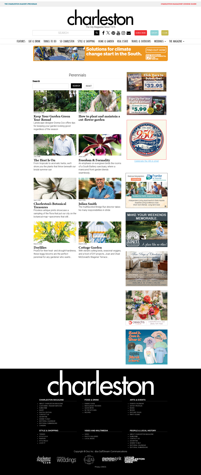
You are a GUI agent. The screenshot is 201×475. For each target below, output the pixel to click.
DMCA (103, 467)
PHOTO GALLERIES (91, 436)
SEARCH (76, 86)
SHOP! (154, 33)
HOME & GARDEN (106, 41)
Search (36, 81)
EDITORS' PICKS (135, 412)
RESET (89, 86)
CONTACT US (44, 414)
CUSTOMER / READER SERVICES (50, 406)
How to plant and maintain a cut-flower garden (99, 118)
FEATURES (21, 41)
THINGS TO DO (50, 41)
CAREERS (42, 426)
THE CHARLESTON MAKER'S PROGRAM (21, 4)
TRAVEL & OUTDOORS (141, 41)
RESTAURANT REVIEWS (93, 406)
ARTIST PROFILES (136, 406)
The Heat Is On (44, 160)
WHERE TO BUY (44, 419)
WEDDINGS (160, 41)
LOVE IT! (42, 443)
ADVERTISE (43, 417)
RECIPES (88, 412)
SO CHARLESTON (67, 41)
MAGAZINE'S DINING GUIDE (178, 4)
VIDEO (87, 434)
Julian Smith (88, 203)
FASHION (42, 439)
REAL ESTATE (122, 41)
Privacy (97, 467)
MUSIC (132, 408)
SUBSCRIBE (141, 33)
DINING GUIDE (90, 404)
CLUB (164, 33)
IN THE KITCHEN (90, 410)
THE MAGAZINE (176, 41)
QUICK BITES (89, 408)
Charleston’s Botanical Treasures (50, 205)
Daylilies (40, 247)
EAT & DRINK (34, 41)
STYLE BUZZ (43, 441)
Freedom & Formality (94, 160)
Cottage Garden (90, 247)
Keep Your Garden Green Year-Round (52, 118)
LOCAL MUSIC (90, 439)
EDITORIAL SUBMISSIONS (48, 423)
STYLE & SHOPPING (86, 41)
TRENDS (42, 434)
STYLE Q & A (43, 436)
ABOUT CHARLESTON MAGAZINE (51, 404)
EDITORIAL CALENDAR (47, 421)
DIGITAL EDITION (45, 412)
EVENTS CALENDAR (137, 404)
